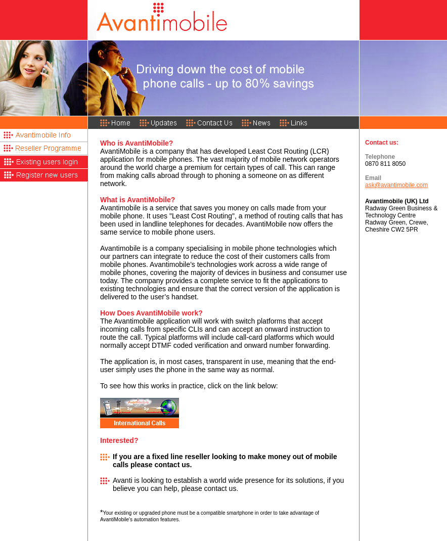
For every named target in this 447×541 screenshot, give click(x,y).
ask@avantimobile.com (396, 185)
